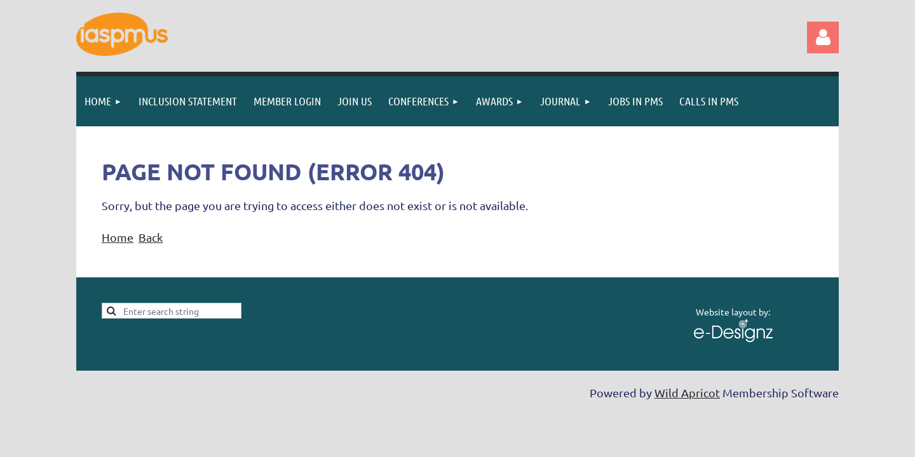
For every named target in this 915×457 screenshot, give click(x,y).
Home (117, 237)
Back (151, 237)
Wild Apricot (687, 392)
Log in (823, 37)
